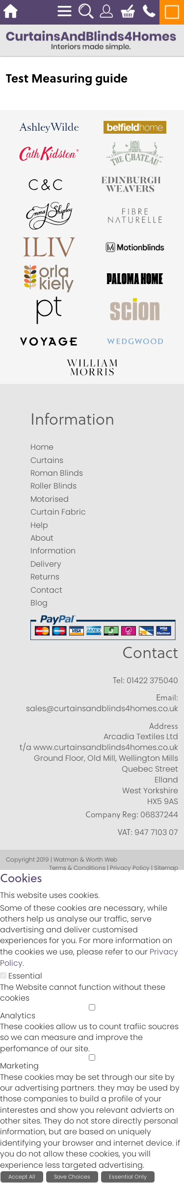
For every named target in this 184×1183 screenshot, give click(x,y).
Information (72, 418)
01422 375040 (152, 680)
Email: (167, 697)
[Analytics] (92, 1007)
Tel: (119, 680)
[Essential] (3, 975)
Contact (150, 652)
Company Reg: (111, 814)
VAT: (125, 832)
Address (163, 726)
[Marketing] (92, 1057)
